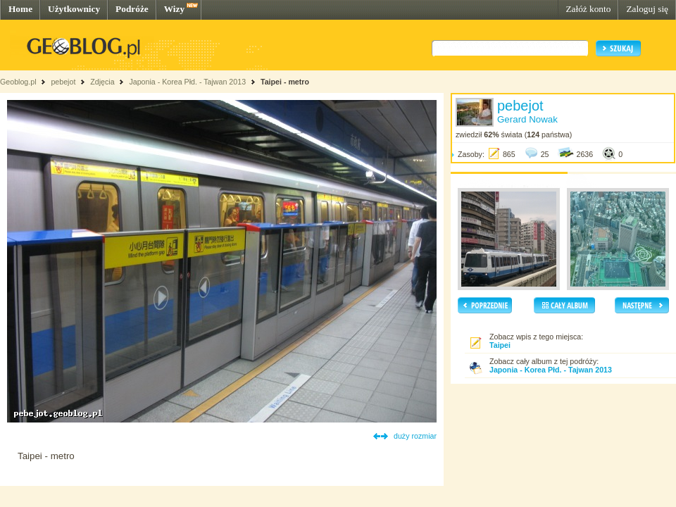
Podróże (132, 9)
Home (20, 9)
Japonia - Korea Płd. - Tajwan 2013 (187, 81)
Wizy (174, 9)
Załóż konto (588, 9)
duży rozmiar (415, 436)
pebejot (63, 81)
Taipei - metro (285, 81)
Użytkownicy (74, 9)
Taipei (500, 345)
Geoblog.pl (18, 81)
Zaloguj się (647, 9)
